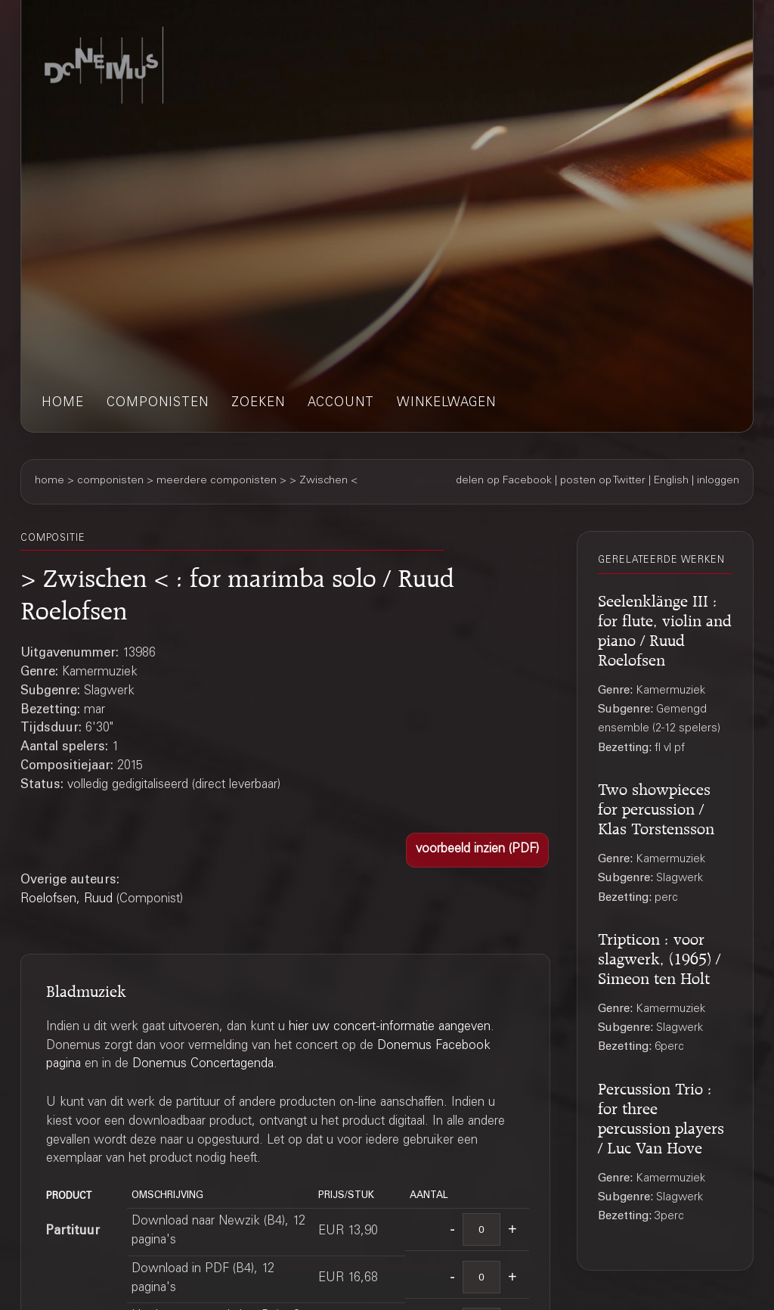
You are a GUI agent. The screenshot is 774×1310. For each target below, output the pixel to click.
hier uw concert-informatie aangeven (390, 1027)
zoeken (258, 403)
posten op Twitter (603, 481)
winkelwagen (446, 403)
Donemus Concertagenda (203, 1064)
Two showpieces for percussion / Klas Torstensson (656, 806)
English (671, 481)
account (341, 403)
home (63, 403)
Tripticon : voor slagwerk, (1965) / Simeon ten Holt (659, 956)
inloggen (718, 481)
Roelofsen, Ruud (66, 899)
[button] (477, 850)
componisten (158, 403)
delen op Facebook (504, 481)
